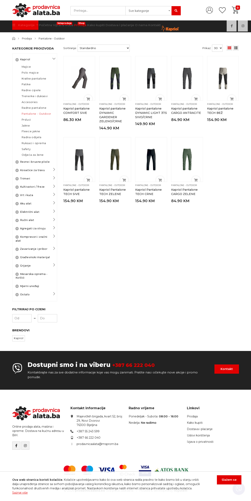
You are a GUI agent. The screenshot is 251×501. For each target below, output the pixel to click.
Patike (26, 84)
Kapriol (23, 59)
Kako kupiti (106, 26)
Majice (26, 66)
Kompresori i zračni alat (31, 238)
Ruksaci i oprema (34, 143)
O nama (156, 26)
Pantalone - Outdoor (53, 38)
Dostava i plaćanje (132, 26)
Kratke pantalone (34, 78)
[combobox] (148, 10)
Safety (26, 148)
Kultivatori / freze (30, 186)
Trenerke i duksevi (35, 96)
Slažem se (226, 482)
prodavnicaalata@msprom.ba (97, 444)
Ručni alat (25, 220)
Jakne (26, 125)
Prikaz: (206, 48)
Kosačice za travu (30, 170)
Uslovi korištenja (198, 435)
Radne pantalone (34, 107)
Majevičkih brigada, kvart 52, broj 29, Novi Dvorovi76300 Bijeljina (99, 420)
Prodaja (88, 25)
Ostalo (23, 294)
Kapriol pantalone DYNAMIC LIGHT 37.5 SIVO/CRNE (148, 113)
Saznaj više (20, 492)
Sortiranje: (70, 48)
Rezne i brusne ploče (33, 162)
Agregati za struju (31, 228)
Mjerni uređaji (27, 286)
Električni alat (28, 211)
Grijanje (23, 265)
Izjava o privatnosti (200, 441)
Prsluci (26, 119)
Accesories (30, 101)
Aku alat (24, 203)
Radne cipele (31, 90)
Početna (48, 26)
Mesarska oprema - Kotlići (32, 275)
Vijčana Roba (69, 25)
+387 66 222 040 (138, 365)
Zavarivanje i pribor (32, 249)
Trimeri (23, 178)
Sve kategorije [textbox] (139, 11)
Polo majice (30, 72)
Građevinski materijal (33, 257)
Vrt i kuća (24, 195)
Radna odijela (31, 137)
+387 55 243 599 (88, 431)
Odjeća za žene (33, 154)
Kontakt (171, 26)
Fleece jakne (31, 131)
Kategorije (25, 26)
